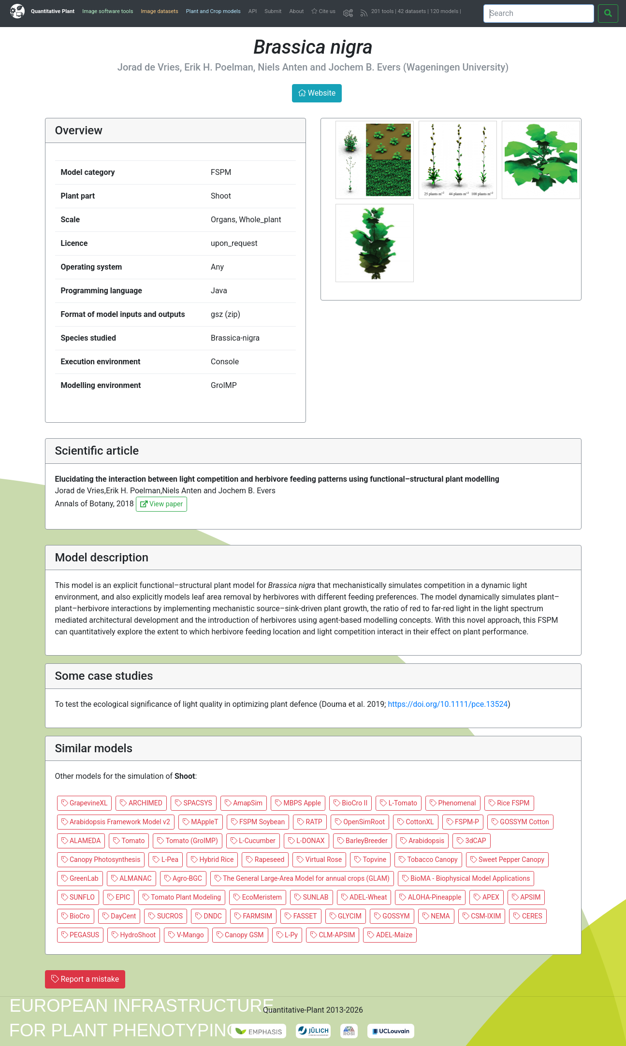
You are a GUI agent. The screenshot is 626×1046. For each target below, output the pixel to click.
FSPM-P (463, 822)
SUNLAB (311, 897)
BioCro (75, 916)
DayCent (119, 916)
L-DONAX (306, 841)
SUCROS (165, 916)
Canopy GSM (240, 935)
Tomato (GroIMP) (187, 841)
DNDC (208, 916)
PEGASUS (80, 935)
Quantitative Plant (52, 11)
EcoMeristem (257, 897)
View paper (161, 504)
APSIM (526, 897)
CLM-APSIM (332, 935)
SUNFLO (78, 897)
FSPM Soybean (258, 822)
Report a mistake (85, 979)
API (252, 11)
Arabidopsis (422, 841)
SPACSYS (193, 803)
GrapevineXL (84, 803)
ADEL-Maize (389, 935)
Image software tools (107, 11)
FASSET (301, 916)
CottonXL (415, 822)
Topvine (370, 859)
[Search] (538, 13)
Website (316, 93)
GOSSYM (392, 916)
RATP (309, 822)
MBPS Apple (298, 803)
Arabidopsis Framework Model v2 (115, 822)
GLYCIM (346, 916)
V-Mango (186, 935)
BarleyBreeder (362, 841)
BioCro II (350, 803)
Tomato (129, 841)
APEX (486, 897)
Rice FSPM (509, 803)
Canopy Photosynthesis (101, 859)
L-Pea (165, 859)
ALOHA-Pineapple (430, 897)
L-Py (287, 935)
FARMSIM (253, 916)
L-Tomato (398, 803)
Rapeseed (265, 859)
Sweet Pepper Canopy (507, 859)
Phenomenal (453, 803)
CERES (527, 916)
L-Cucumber (253, 841)
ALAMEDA (81, 841)
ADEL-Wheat (364, 897)
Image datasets (159, 11)
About (297, 11)
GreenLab (80, 878)
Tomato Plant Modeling (182, 897)
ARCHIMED (141, 803)
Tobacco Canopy (428, 859)
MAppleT (200, 822)
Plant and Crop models (213, 11)
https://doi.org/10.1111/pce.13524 (448, 704)
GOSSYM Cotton (520, 822)
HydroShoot (134, 935)
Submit (272, 11)
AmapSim (243, 803)
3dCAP (471, 841)
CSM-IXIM (482, 916)
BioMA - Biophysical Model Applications (466, 878)
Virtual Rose (319, 859)
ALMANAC (131, 878)
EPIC (118, 897)
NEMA (436, 916)
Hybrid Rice (212, 859)
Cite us (323, 11)
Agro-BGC (183, 878)
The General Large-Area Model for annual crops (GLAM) (302, 878)
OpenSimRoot (360, 822)
